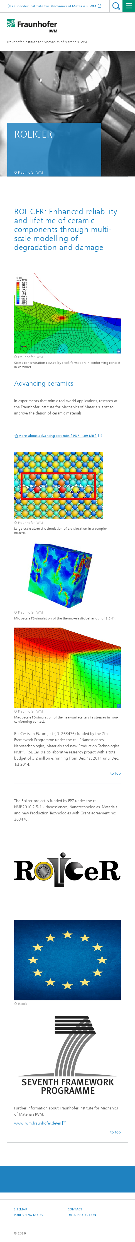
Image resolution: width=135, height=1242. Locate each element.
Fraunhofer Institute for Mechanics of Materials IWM (47, 42)
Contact (75, 1209)
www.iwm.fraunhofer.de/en (37, 1123)
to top (115, 773)
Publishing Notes (28, 1215)
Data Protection (82, 1215)
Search (116, 6)
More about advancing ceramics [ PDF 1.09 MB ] (57, 436)
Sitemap (20, 1209)
